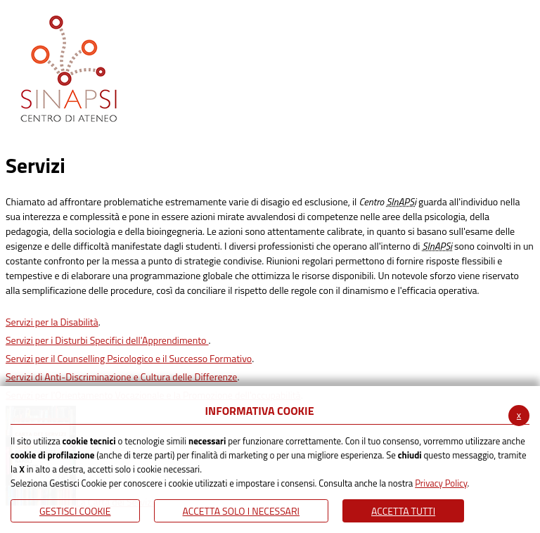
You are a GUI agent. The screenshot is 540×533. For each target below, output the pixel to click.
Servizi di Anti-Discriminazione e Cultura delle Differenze (121, 376)
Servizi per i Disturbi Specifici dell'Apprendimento (107, 340)
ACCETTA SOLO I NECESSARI (241, 510)
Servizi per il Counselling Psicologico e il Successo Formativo (129, 358)
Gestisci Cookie (75, 510)
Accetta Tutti (403, 510)
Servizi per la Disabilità (52, 321)
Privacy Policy (441, 483)
